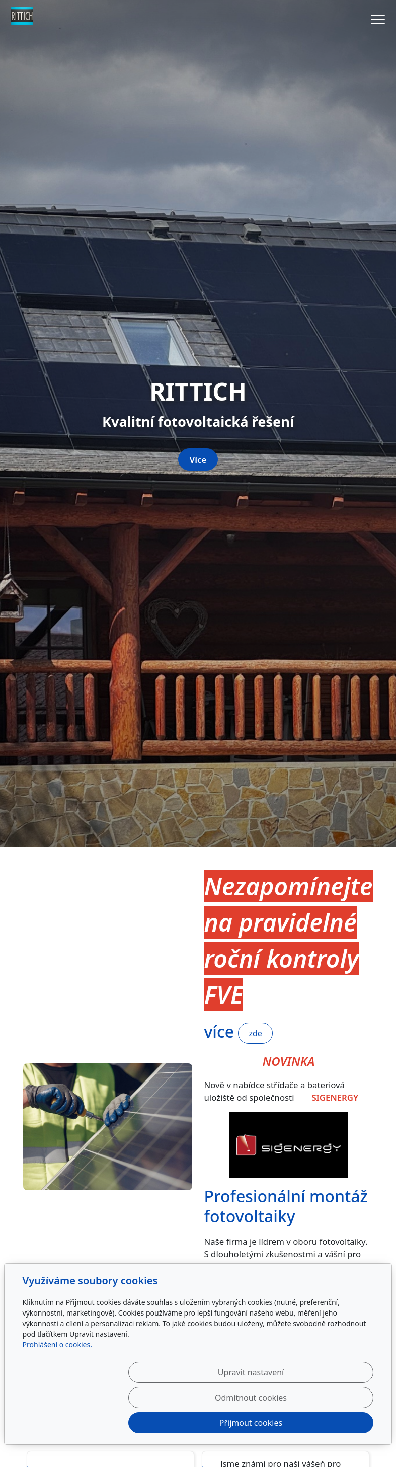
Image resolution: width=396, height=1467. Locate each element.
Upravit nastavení (124, 1422)
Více (198, 752)
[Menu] (378, 19)
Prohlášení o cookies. (57, 1395)
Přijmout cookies (325, 1422)
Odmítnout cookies (225, 1422)
